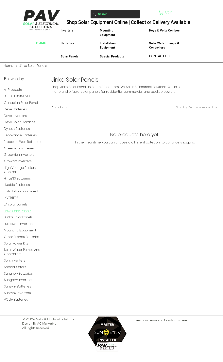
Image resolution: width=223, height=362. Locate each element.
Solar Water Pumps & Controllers (164, 45)
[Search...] (114, 14)
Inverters (67, 30)
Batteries (67, 43)
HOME (41, 42)
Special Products (112, 56)
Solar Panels (69, 56)
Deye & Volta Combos (164, 30)
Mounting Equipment (107, 32)
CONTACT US (159, 56)
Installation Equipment (108, 45)
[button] (168, 12)
